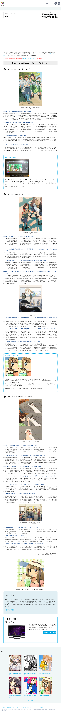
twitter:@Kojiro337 (10, 609)
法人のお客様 (40, 707)
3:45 (11, 388)
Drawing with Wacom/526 (45, 695)
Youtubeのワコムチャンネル (28, 58)
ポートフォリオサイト (11, 610)
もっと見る (30, 700)
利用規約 (3, 707)
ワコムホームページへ (32, 707)
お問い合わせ (25, 707)
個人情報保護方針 (9, 707)
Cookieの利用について (17, 707)
